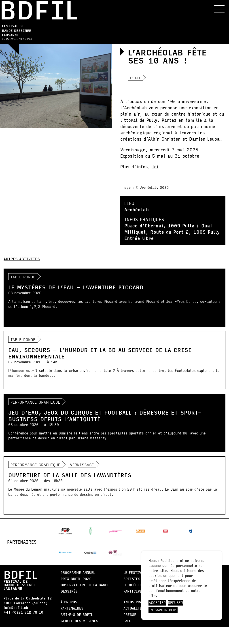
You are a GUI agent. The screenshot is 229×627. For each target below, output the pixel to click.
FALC (127, 620)
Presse (129, 614)
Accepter (157, 602)
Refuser (175, 602)
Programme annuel (78, 572)
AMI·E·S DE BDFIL (77, 614)
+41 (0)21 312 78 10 (23, 612)
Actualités (133, 608)
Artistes (131, 578)
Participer (133, 591)
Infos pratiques (139, 602)
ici (155, 166)
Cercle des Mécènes (79, 620)
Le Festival (134, 572)
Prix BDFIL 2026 (76, 578)
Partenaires (72, 608)
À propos (69, 602)
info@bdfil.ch (16, 607)
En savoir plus (163, 610)
